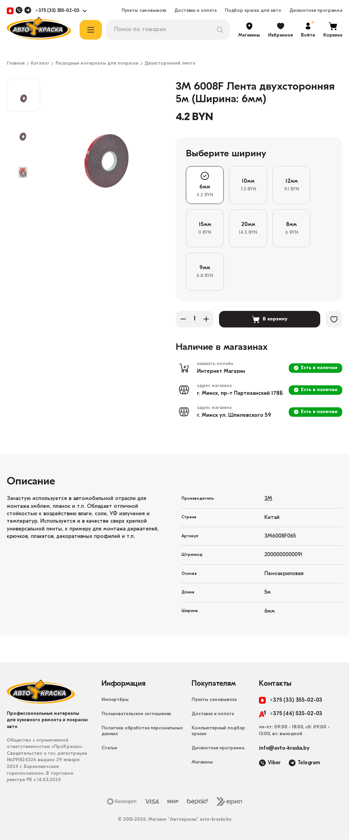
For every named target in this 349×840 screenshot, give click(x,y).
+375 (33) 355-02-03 (57, 10)
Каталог (40, 63)
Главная (16, 63)
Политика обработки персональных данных (142, 731)
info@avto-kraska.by (284, 748)
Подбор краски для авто (253, 10)
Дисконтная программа (315, 10)
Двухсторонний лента (170, 63)
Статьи (109, 748)
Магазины (202, 762)
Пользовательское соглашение (136, 714)
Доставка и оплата (195, 10)
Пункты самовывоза (144, 10)
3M (268, 499)
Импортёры (115, 700)
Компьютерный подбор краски (218, 731)
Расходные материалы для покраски (97, 63)
